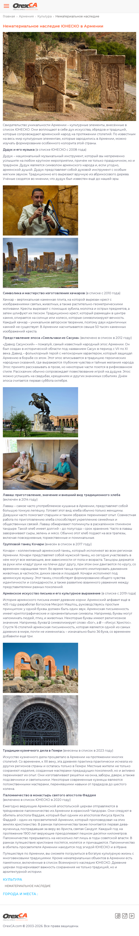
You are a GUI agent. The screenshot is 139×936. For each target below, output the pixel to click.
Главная (9, 16)
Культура (44, 16)
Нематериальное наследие (27, 886)
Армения (26, 16)
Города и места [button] (20, 894)
